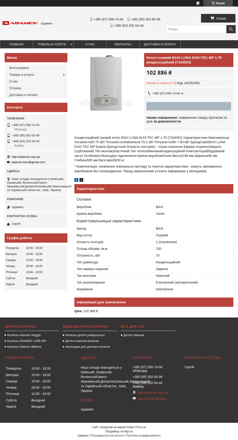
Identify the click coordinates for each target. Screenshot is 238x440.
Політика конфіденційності (143, 435)
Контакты (123, 44)
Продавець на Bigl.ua (119, 431)
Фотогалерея (19, 68)
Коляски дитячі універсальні (85, 335)
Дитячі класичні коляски (82, 341)
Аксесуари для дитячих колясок (87, 346)
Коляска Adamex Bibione (24, 346)
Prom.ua (141, 427)
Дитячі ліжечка (133, 335)
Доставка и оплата (160, 44)
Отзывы (15, 88)
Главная (16, 44)
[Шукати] (231, 29)
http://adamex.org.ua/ (26, 157)
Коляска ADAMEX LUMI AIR (26, 341)
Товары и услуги (52, 44)
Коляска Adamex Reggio (24, 335)
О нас (90, 44)
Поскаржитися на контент (107, 435)
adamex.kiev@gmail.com (28, 162)
